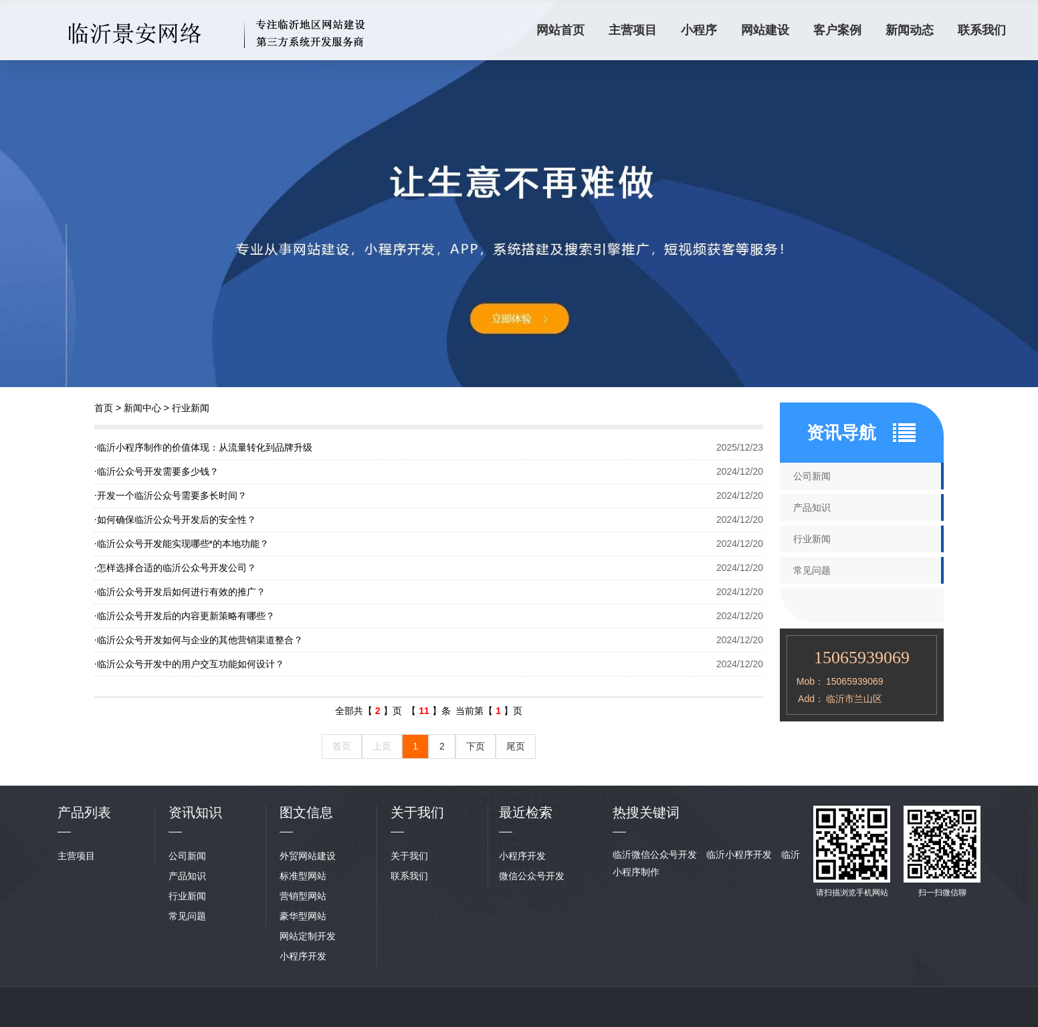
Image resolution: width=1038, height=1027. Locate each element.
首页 (103, 408)
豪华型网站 (303, 916)
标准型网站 (303, 876)
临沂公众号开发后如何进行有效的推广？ (180, 591)
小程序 (699, 30)
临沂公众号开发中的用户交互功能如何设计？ (189, 664)
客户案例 (837, 30)
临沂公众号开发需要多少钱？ (156, 471)
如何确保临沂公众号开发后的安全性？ (175, 519)
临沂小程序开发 (739, 854)
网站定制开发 (308, 936)
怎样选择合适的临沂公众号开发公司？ (175, 567)
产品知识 (812, 507)
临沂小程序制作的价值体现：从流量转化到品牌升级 (203, 447)
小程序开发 (303, 956)
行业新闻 (190, 408)
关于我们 (409, 855)
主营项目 (633, 30)
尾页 (515, 746)
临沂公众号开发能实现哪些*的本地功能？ (181, 543)
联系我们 (982, 30)
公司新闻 (812, 476)
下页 (475, 746)
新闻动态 (910, 30)
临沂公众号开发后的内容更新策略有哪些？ (184, 615)
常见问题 (812, 570)
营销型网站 (303, 896)
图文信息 (306, 812)
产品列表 (84, 812)
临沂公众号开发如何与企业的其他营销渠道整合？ (198, 640)
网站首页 (560, 30)
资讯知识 (195, 812)
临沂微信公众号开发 (655, 854)
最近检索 (525, 812)
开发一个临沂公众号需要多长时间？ (170, 495)
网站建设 (765, 30)
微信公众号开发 (531, 876)
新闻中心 (142, 408)
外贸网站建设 (308, 855)
